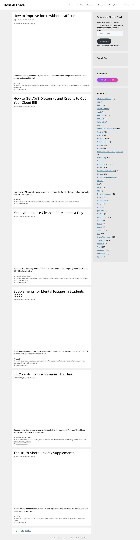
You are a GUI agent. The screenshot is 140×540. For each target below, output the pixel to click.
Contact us (101, 5)
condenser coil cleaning (65, 440)
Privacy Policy (116, 5)
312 (22, 531)
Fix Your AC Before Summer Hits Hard (43, 374)
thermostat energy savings (22, 442)
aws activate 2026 (22, 201)
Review (100, 227)
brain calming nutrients (23, 518)
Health (18, 83)
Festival (100, 148)
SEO (98, 234)
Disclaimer (90, 5)
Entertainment (102, 142)
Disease (100, 135)
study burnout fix (31, 363)
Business (100, 119)
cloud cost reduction (57, 201)
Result (99, 224)
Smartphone (102, 240)
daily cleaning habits (52, 278)
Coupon (100, 132)
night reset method (81, 278)
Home (71, 5)
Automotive (101, 115)
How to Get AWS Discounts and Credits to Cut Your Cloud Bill (50, 100)
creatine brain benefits (42, 361)
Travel (99, 247)
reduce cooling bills (80, 440)
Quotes (100, 220)
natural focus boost (75, 85)
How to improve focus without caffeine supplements (44, 17)
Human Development (105, 177)
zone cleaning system (21, 280)
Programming (102, 217)
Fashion (100, 145)
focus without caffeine (48, 85)
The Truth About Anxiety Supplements (44, 452)
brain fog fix (20, 85)
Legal (99, 187)
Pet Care (100, 214)
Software (100, 244)
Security (100, 230)
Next (28, 531)
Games (100, 161)
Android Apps (102, 109)
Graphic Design (103, 164)
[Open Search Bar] (133, 5)
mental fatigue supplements (75, 361)
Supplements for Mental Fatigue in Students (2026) (49, 293)
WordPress (101, 253)
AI (98, 102)
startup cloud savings (72, 201)
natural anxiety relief (55, 518)
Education (101, 138)
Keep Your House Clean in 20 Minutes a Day (48, 212)
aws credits (32, 201)
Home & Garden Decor (23, 276)
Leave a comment (22, 89)
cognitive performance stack (25, 361)
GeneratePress (83, 538)
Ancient (100, 105)
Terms (127, 5)
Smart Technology (104, 237)
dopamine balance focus (32, 85)
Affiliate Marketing (104, 99)
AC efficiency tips (36, 440)
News (99, 197)
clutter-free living (39, 278)
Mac (98, 191)
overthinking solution (70, 518)
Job (98, 184)
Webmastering (103, 250)
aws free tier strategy (43, 201)
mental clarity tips (62, 85)
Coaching (101, 125)
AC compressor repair (23, 440)
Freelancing (101, 157)
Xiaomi (99, 257)
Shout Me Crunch (14, 5)
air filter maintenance (49, 440)
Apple (99, 112)
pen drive (101, 210)
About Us (80, 5)
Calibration (101, 122)
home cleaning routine (67, 278)
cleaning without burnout (24, 278)
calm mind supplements (40, 518)
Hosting (18, 199)
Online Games (102, 200)
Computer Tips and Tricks (107, 128)
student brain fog (19, 363)
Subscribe (104, 41)
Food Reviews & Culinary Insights (110, 152)
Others (100, 204)
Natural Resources (104, 194)
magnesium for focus (58, 361)
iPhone (100, 181)
